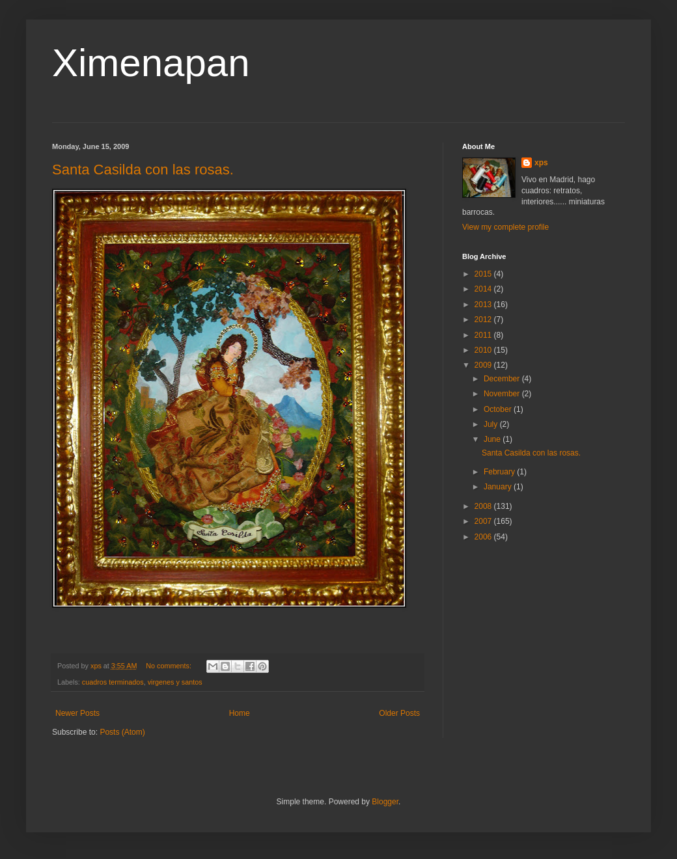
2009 (484, 365)
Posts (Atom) (122, 732)
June (493, 439)
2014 (484, 288)
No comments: (169, 666)
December (503, 378)
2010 (484, 350)
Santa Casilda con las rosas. (143, 169)
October (499, 409)
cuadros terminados (113, 682)
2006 (484, 536)
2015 (484, 274)
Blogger (385, 801)
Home (239, 713)
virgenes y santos (175, 682)
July (492, 424)
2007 (484, 521)
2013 (484, 304)
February (500, 471)
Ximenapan (151, 63)
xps (541, 162)
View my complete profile (505, 227)
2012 (484, 319)
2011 (484, 335)
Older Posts (399, 713)
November (503, 393)
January (499, 486)
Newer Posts (77, 713)
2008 (484, 506)
